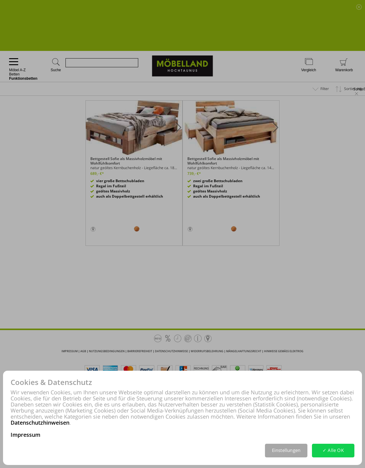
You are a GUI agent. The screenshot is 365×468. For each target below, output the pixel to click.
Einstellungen (286, 450)
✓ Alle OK (333, 450)
